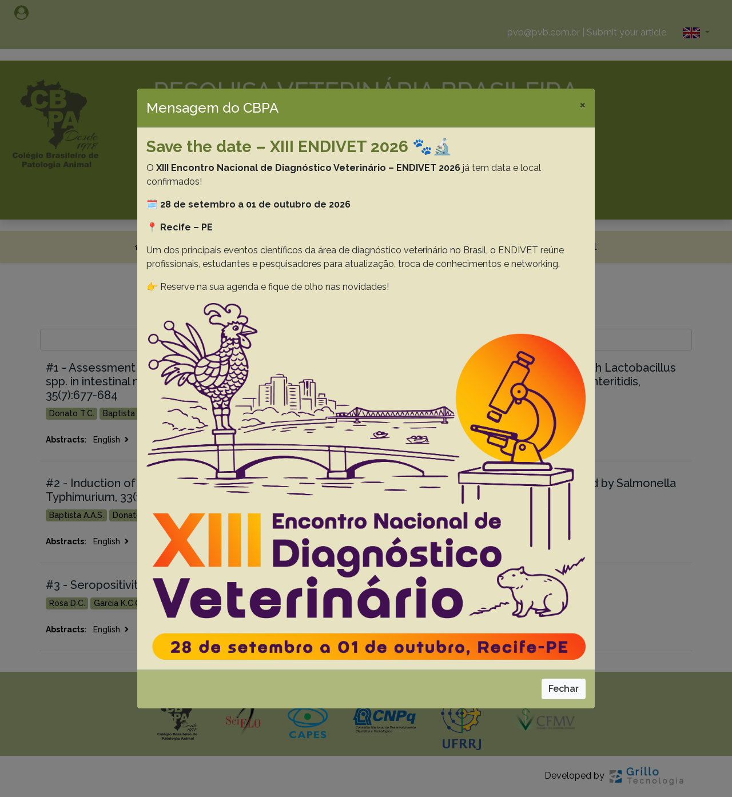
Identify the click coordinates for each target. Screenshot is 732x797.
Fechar (563, 688)
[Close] (582, 105)
